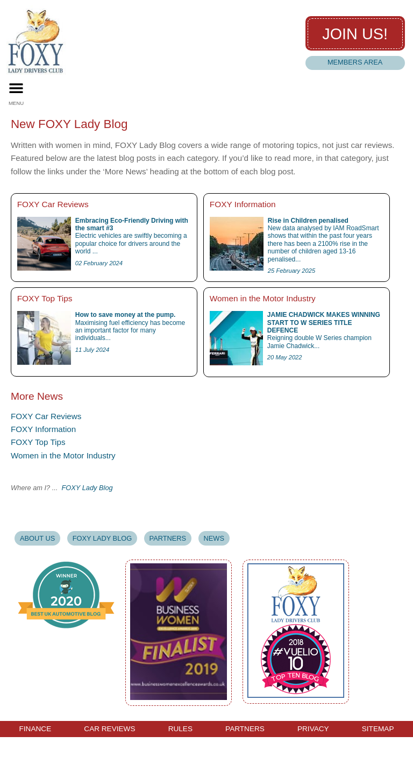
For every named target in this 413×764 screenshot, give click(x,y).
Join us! (355, 34)
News (214, 538)
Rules (180, 729)
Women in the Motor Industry (63, 455)
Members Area (354, 62)
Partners (168, 538)
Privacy (313, 729)
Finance (35, 729)
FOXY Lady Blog (87, 488)
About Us (37, 538)
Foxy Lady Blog (102, 538)
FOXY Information (43, 429)
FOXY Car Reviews (46, 416)
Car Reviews (109, 729)
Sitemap (378, 729)
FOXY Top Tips (38, 442)
